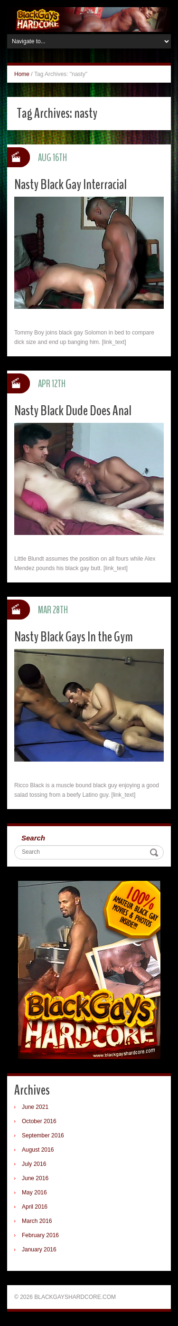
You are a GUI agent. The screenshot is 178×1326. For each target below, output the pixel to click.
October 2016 (39, 1121)
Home (21, 74)
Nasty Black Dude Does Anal (72, 410)
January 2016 (39, 1249)
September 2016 (43, 1135)
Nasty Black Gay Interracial (70, 184)
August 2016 (38, 1149)
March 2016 (37, 1221)
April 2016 (34, 1206)
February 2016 (40, 1235)
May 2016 (34, 1192)
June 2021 (35, 1107)
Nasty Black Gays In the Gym (73, 637)
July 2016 (34, 1164)
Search (33, 838)
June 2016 (35, 1178)
